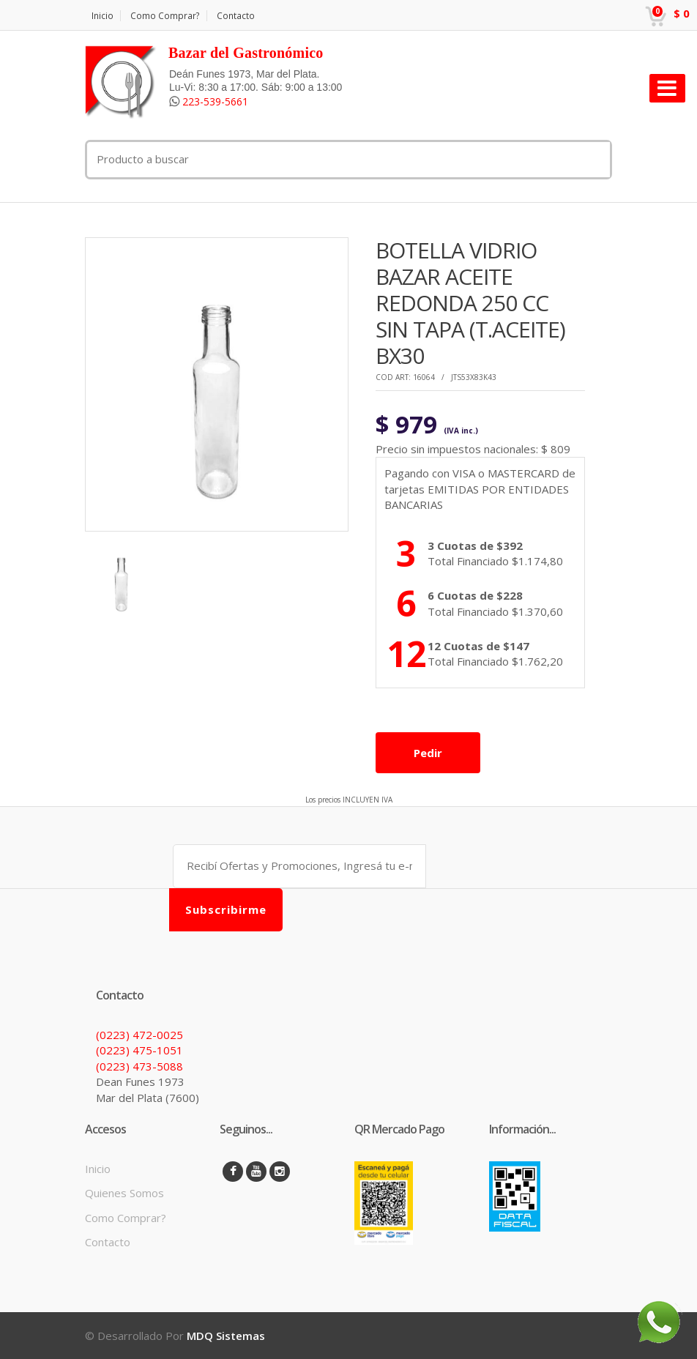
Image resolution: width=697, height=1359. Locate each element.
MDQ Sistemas (226, 1335)
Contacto (236, 15)
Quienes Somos (124, 1192)
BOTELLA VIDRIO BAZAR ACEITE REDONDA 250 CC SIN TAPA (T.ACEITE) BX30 (470, 303)
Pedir (428, 752)
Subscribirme (225, 909)
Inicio (102, 15)
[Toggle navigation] (667, 88)
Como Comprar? (165, 15)
